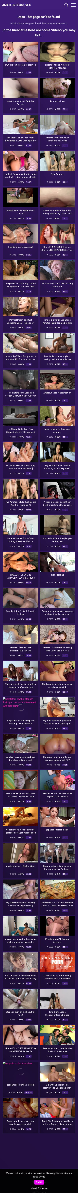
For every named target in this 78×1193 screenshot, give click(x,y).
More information (39, 1188)
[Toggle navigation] (73, 5)
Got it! (39, 1182)
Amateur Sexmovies (16, 5)
